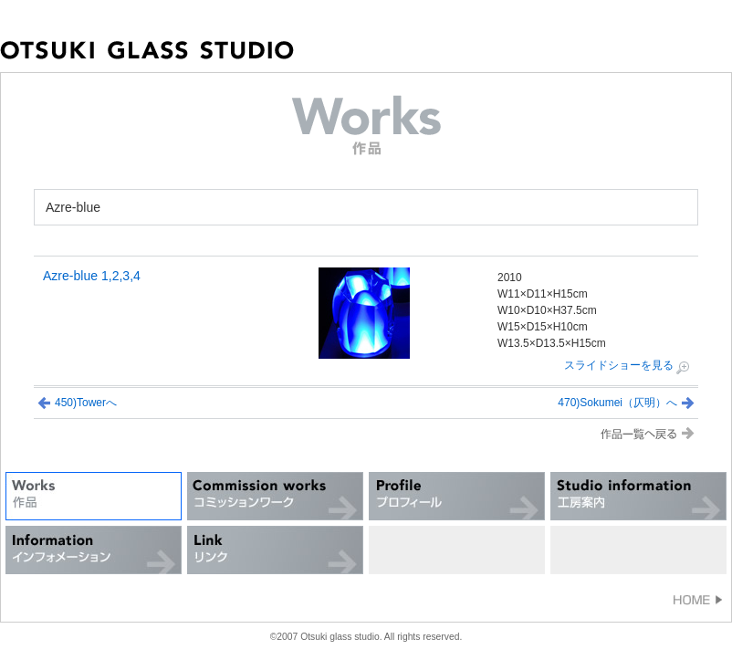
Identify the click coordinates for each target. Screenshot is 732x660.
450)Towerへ (86, 402)
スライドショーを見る (619, 365)
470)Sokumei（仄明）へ (617, 402)
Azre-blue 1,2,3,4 (92, 275)
